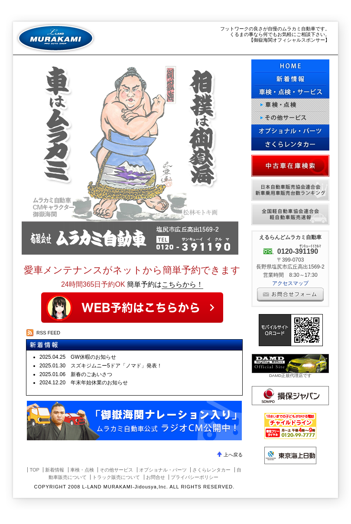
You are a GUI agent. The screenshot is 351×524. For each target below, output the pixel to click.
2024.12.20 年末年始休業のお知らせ (83, 383)
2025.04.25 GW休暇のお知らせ (77, 357)
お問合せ (155, 477)
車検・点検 (290, 104)
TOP (34, 469)
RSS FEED (48, 332)
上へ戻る (233, 454)
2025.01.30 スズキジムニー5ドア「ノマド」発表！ (100, 366)
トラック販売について (116, 477)
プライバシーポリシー (194, 477)
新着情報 (54, 469)
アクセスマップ (290, 283)
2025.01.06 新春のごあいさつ (75, 374)
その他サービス (290, 117)
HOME (290, 65)
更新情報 (290, 78)
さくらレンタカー (290, 144)
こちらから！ (182, 284)
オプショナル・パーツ (290, 131)
